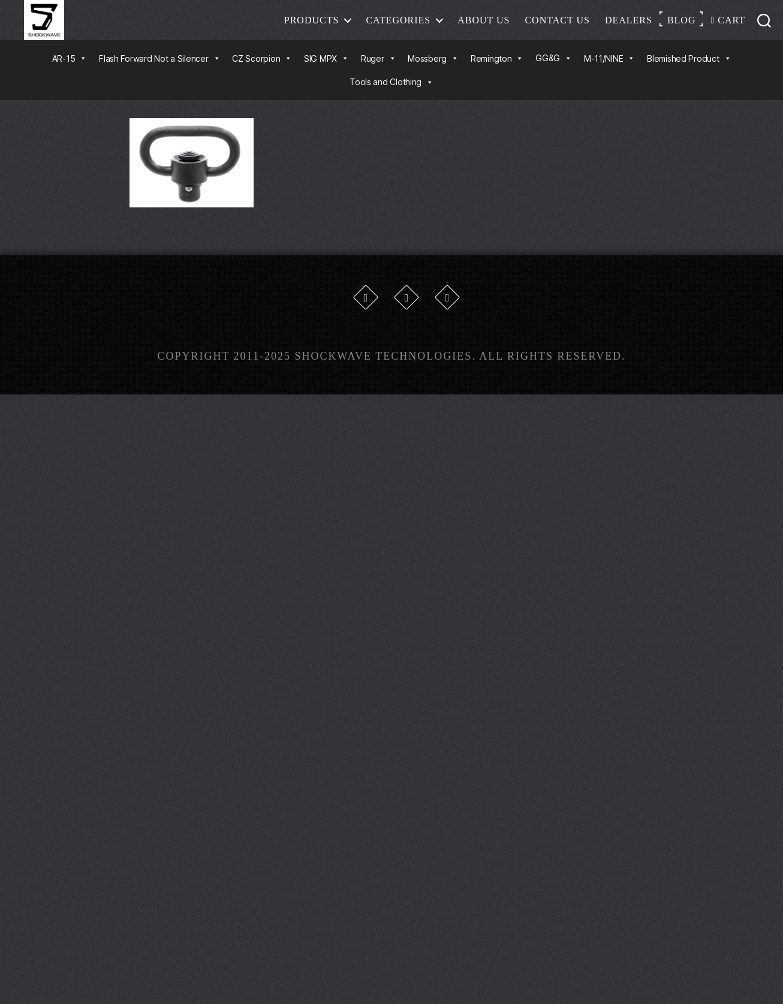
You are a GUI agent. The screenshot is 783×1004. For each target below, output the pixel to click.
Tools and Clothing (391, 96)
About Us (483, 27)
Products (311, 27)
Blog (681, 27)
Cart (727, 27)
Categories (398, 27)
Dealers (628, 27)
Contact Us (557, 27)
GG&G (553, 72)
